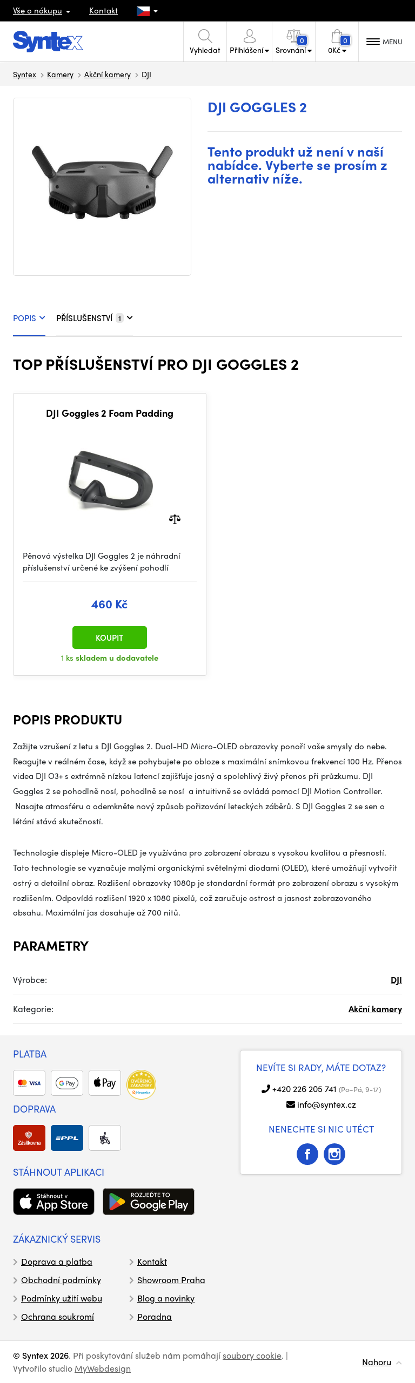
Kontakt (103, 10)
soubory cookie (252, 1355)
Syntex (24, 74)
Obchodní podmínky (61, 1279)
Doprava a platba (56, 1261)
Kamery (60, 74)
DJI (146, 74)
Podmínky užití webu (61, 1298)
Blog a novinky (166, 1298)
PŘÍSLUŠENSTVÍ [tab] (94, 318)
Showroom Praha (171, 1279)
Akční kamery (107, 74)
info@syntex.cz (326, 1104)
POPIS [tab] (29, 318)
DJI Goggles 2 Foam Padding (109, 412)
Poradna (154, 1316)
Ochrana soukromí (57, 1316)
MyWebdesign (103, 1368)
